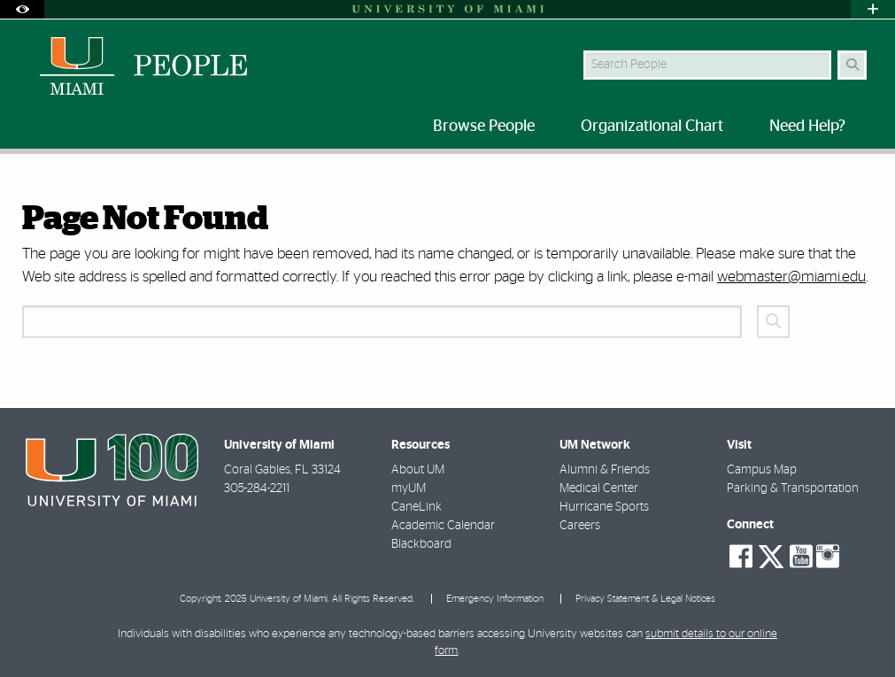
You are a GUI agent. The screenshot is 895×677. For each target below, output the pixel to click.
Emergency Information (495, 599)
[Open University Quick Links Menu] (873, 9)
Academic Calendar (443, 525)
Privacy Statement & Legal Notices (645, 599)
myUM (408, 488)
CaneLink (416, 507)
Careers (579, 525)
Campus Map (762, 470)
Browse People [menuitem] (484, 127)
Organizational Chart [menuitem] (652, 127)
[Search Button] (852, 65)
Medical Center (598, 488)
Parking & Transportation (793, 488)
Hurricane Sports (604, 507)
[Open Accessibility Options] (22, 9)
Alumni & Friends (604, 470)
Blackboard (421, 544)
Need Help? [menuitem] (807, 127)
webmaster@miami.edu (791, 276)
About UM (417, 470)
